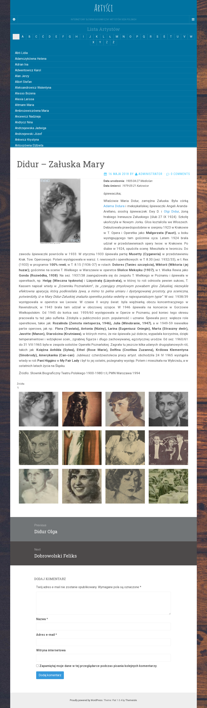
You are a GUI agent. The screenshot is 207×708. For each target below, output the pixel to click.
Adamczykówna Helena (30, 59)
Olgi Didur (170, 211)
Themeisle (131, 700)
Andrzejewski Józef (28, 134)
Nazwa (42, 619)
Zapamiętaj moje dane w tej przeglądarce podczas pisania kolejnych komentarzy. (98, 666)
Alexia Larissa (24, 99)
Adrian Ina (21, 64)
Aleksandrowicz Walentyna (33, 87)
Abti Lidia (21, 53)
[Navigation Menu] (193, 19)
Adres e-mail (46, 635)
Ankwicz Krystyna (27, 139)
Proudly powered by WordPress (86, 700)
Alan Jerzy (22, 76)
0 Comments (180, 174)
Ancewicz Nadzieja (28, 116)
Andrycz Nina (24, 122)
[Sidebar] (14, 19)
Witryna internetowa (51, 650)
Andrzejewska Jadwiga (30, 128)
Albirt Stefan (23, 82)
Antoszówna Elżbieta (29, 145)
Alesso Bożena (25, 93)
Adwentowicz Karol (28, 70)
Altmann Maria (24, 105)
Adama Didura (114, 206)
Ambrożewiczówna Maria (32, 111)
